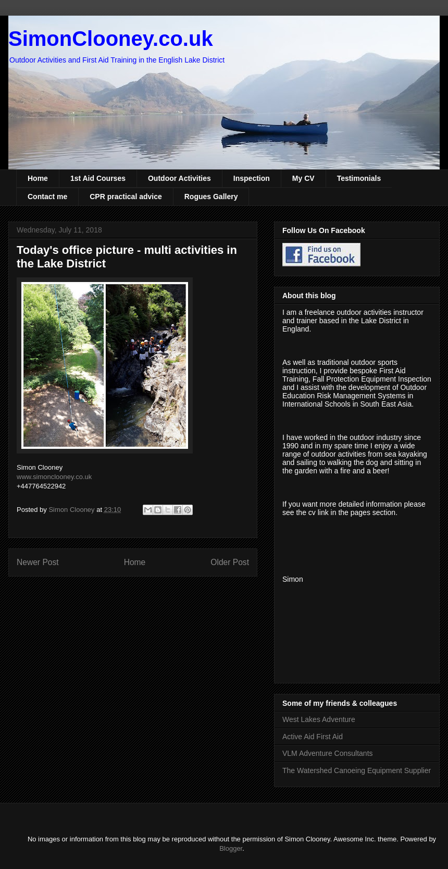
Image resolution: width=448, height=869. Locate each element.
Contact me (47, 196)
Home (38, 178)
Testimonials (359, 178)
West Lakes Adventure (318, 719)
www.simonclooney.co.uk (54, 477)
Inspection (251, 178)
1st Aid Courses (98, 178)
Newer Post (38, 562)
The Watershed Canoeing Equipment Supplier (356, 770)
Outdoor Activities (179, 178)
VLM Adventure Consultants (327, 753)
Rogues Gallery (211, 196)
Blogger (230, 848)
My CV (303, 178)
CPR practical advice (126, 196)
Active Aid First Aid (312, 736)
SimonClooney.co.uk (110, 38)
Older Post (229, 562)
